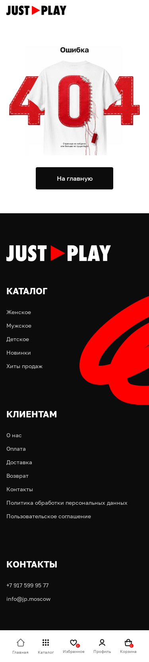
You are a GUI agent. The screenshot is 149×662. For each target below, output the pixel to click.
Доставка (19, 462)
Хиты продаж (24, 366)
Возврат (17, 475)
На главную (75, 178)
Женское (18, 312)
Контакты (19, 489)
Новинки (18, 352)
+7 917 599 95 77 (27, 585)
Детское (17, 339)
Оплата (16, 448)
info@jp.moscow (28, 598)
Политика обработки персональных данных (67, 502)
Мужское (18, 325)
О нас (14, 435)
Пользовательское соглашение (48, 516)
